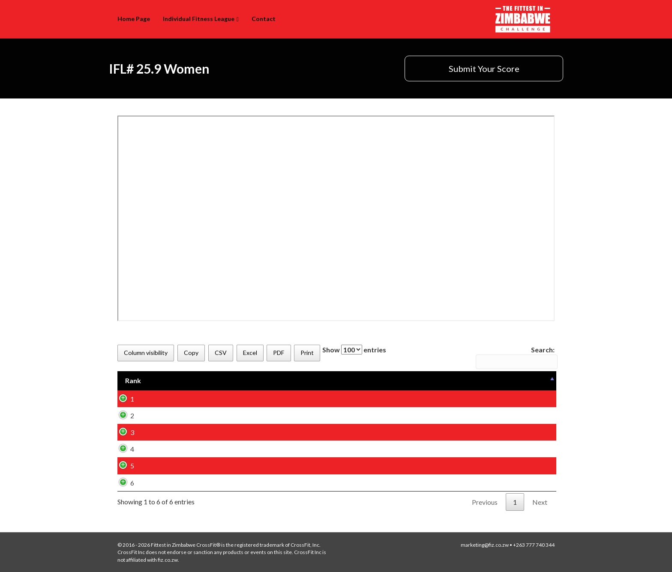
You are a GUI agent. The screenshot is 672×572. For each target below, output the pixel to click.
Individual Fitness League (198, 18)
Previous (485, 502)
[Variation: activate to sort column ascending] (521, 380)
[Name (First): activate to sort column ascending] (208, 380)
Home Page (133, 18)
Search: (515, 357)
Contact (264, 18)
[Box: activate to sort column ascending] (366, 380)
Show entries (354, 350)
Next (539, 502)
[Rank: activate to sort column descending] (141, 380)
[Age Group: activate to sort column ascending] (443, 380)
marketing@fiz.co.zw (485, 545)
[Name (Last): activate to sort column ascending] (291, 380)
